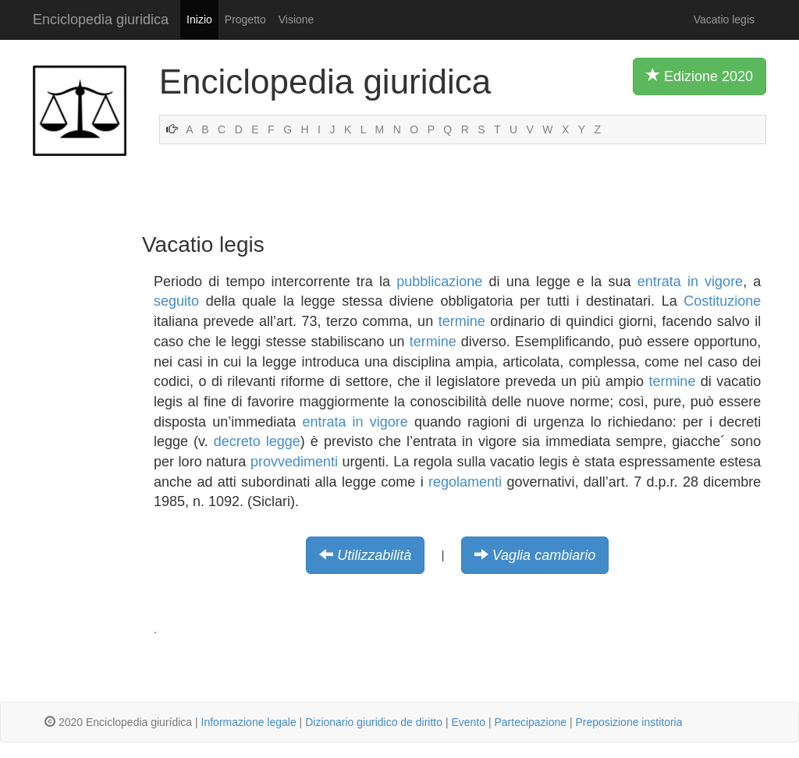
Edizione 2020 (699, 75)
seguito (176, 301)
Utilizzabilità (374, 555)
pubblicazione (439, 281)
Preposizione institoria (629, 722)
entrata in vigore (690, 281)
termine (462, 321)
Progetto (245, 19)
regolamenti (465, 482)
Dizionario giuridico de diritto (373, 722)
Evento (468, 722)
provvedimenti (294, 461)
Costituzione (722, 301)
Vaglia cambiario (543, 555)
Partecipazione (530, 722)
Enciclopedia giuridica (101, 19)
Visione (296, 19)
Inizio (199, 19)
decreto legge (257, 441)
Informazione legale (249, 722)
